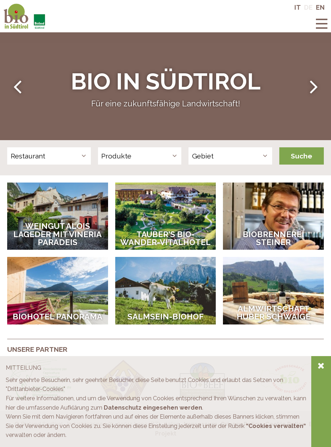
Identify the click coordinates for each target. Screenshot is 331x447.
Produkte (116, 156)
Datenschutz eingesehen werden (153, 407)
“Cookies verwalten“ (276, 426)
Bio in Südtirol (22, 7)
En (320, 7)
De (308, 7)
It (297, 7)
